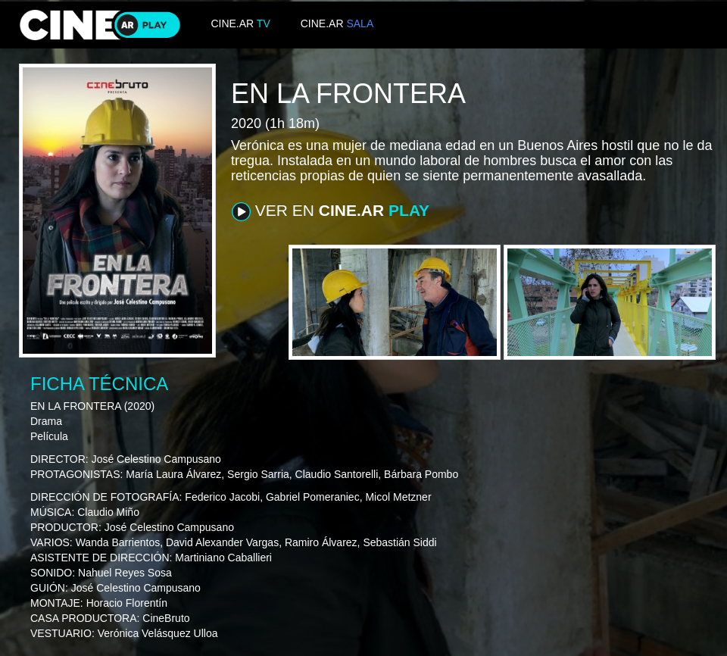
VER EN (330, 211)
